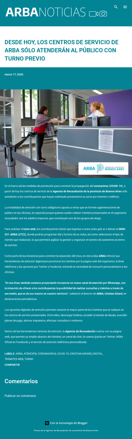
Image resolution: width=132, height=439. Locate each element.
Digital (97, 353)
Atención (30, 353)
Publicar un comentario (20, 396)
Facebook (55, 266)
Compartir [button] (12, 364)
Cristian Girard (81, 353)
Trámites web (14, 359)
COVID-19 (63, 353)
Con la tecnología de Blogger (66, 423)
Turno (29, 359)
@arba (98, 336)
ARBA (19, 353)
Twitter (43, 266)
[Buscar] (116, 7)
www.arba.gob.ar (94, 229)
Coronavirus (47, 353)
